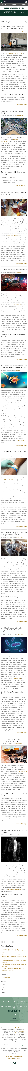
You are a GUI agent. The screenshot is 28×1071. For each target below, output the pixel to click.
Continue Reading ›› (21, 104)
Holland (13, 1033)
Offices (23, 4)
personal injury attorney (15, 889)
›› (13, 941)
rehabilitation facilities (7, 480)
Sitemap (17, 1058)
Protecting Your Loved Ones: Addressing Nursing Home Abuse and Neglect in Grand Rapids (14, 956)
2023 (3, 985)
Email (14, 4)
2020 (3, 992)
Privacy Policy (18, 1056)
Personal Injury (19, 31)
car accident (17, 304)
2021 (3, 990)
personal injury (20, 440)
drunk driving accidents (13, 235)
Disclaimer (11, 1058)
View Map (14, 1018)
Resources (9, 1056)
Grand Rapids (15, 1028)
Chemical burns (22, 771)
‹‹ (1, 941)
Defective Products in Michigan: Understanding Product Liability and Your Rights (13, 950)
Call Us (4, 4)
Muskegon (21, 1031)
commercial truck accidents (14, 53)
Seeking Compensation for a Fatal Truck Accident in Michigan (13, 969)
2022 (3, 987)
